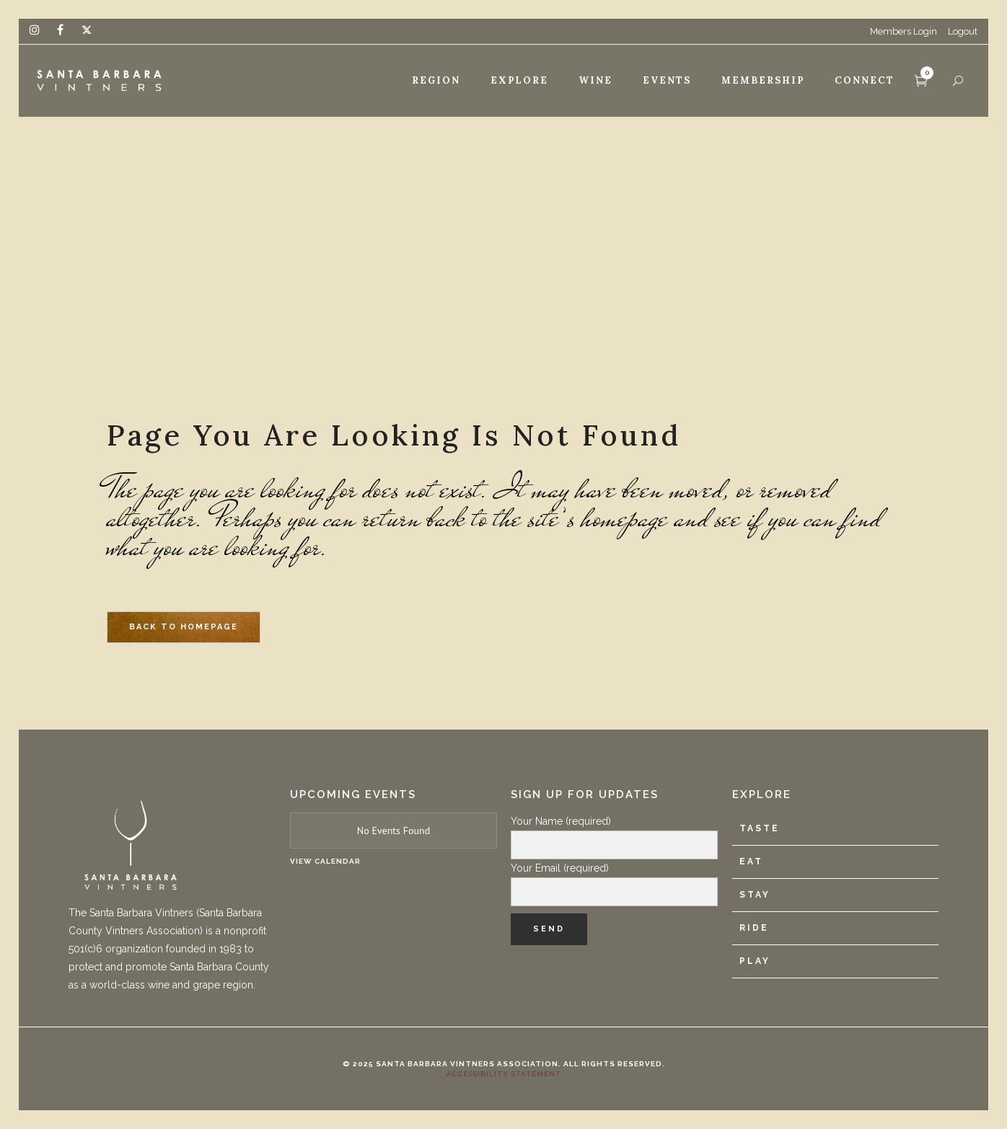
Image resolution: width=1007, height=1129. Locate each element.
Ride (754, 928)
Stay (754, 895)
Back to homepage (183, 627)
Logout (962, 31)
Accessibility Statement (504, 1074)
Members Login (903, 31)
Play (754, 961)
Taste (759, 828)
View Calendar (325, 861)
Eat (751, 861)
